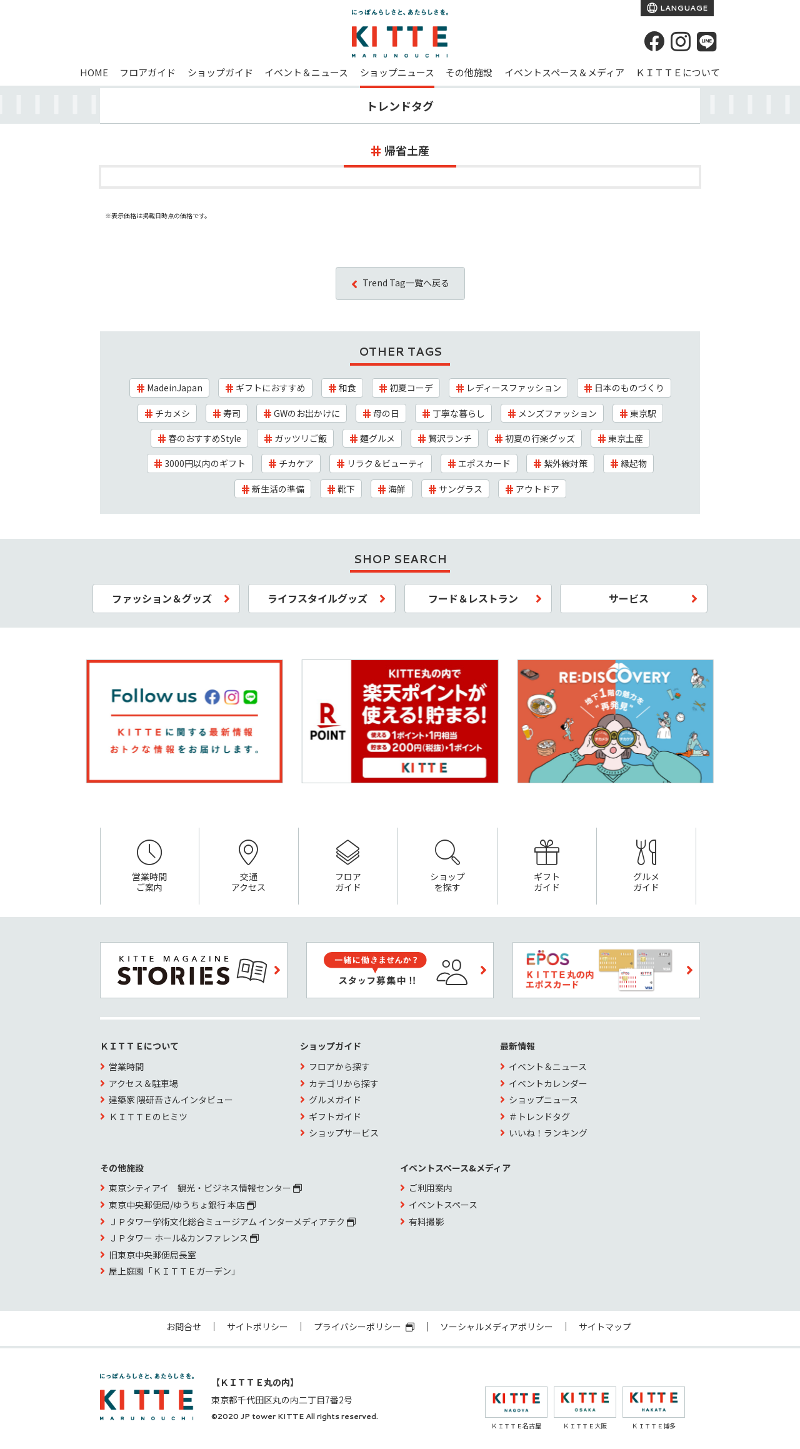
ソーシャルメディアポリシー (496, 1326)
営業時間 (126, 1066)
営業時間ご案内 (149, 866)
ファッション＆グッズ (162, 598)
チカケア (296, 463)
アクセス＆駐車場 (143, 1083)
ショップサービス (344, 1132)
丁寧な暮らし (458, 413)
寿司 (232, 413)
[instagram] (681, 41)
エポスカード (484, 463)
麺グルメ (377, 438)
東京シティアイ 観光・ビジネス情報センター (205, 1187)
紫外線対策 (566, 463)
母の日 (386, 413)
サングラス (460, 489)
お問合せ (183, 1326)
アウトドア (537, 489)
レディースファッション (513, 387)
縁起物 (634, 463)
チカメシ (172, 413)
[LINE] (707, 41)
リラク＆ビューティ (386, 463)
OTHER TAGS (400, 351)
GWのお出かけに (307, 413)
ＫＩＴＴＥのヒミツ (148, 1116)
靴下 (346, 489)
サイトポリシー (257, 1326)
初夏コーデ (411, 387)
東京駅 (643, 413)
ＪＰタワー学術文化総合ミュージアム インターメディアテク (232, 1221)
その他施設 (469, 72)
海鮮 (397, 489)
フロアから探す (339, 1066)
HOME (94, 72)
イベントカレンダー (548, 1083)
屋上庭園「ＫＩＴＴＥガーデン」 (174, 1271)
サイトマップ (605, 1326)
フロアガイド (147, 72)
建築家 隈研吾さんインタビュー (171, 1099)
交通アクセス (249, 866)
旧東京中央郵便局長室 (152, 1254)
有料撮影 (426, 1221)
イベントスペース (443, 1204)
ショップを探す (447, 866)
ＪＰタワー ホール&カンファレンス (184, 1237)
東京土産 (625, 438)
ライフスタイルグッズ (318, 598)
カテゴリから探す (344, 1083)
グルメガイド (646, 866)
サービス (629, 598)
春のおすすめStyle (204, 438)
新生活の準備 (278, 489)
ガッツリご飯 (300, 438)
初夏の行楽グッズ (540, 438)
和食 (347, 387)
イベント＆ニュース (306, 72)
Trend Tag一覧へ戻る (405, 282)
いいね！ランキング (548, 1132)
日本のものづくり (629, 387)
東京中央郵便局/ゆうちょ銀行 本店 (182, 1204)
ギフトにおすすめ (271, 387)
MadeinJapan (174, 387)
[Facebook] (654, 41)
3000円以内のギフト (205, 463)
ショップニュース (397, 72)
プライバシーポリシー (364, 1326)
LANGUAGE (683, 8)
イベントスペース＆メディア (564, 72)
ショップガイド (220, 72)
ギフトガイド (547, 866)
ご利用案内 (430, 1187)
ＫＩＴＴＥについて (678, 72)
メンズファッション (557, 413)
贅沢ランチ (450, 438)
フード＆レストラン (473, 598)
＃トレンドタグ (539, 1116)
